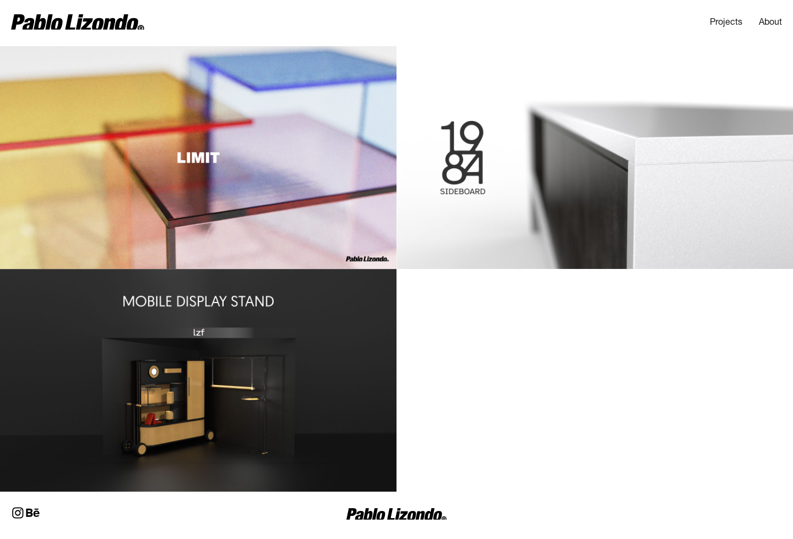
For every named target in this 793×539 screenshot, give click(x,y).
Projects (726, 23)
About (770, 23)
